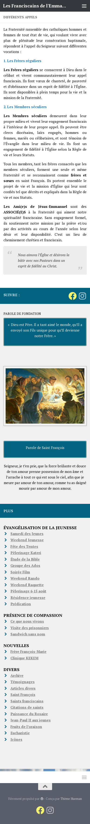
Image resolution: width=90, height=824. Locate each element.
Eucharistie (20, 733)
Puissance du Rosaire (29, 713)
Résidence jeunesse (27, 597)
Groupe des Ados (25, 565)
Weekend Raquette (27, 584)
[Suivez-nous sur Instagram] (82, 296)
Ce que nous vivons (27, 621)
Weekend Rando (25, 578)
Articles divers (23, 688)
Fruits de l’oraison (26, 726)
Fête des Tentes (24, 546)
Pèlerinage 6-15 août (28, 591)
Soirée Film (20, 572)
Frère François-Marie (28, 651)
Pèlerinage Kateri (25, 552)
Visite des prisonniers (29, 627)
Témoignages (22, 681)
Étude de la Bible (25, 559)
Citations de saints (26, 707)
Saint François (22, 694)
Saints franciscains (26, 701)
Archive (16, 675)
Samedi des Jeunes (26, 533)
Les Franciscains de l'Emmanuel (35, 6)
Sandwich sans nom (27, 634)
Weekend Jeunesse (27, 540)
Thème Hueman (71, 799)
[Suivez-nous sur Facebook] (72, 296)
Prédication (20, 603)
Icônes (16, 739)
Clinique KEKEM (24, 658)
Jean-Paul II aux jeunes (30, 720)
